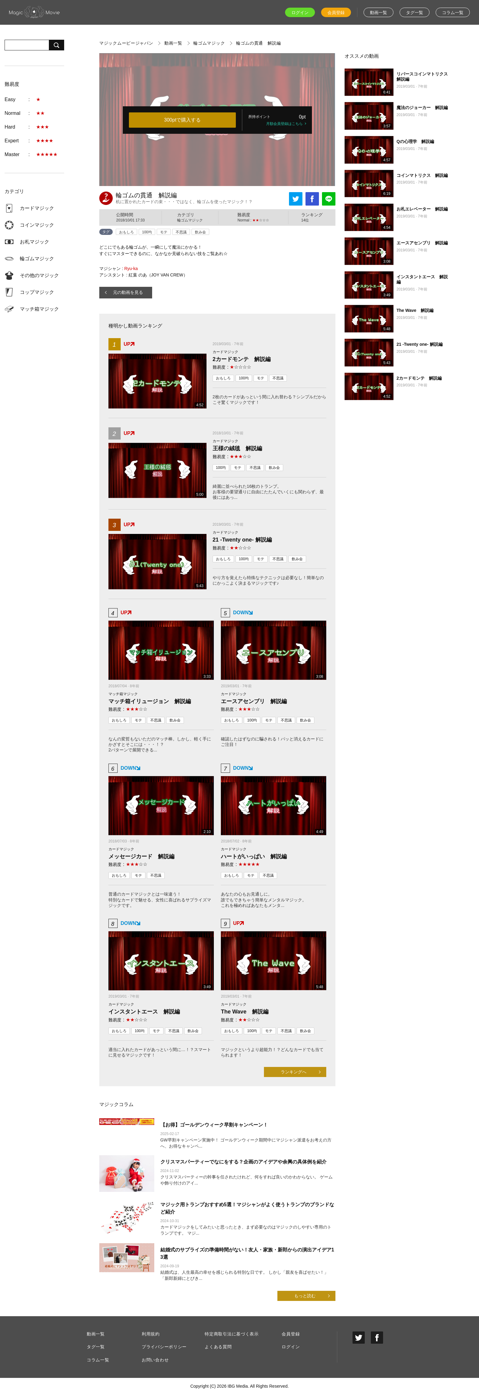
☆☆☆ (240, 547)
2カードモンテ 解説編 (242, 359)
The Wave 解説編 (244, 1012)
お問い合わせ (155, 1359)
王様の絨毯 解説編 (237, 448)
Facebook (312, 199)
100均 (147, 232)
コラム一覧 (452, 12)
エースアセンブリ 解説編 (254, 701)
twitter (359, 1337)
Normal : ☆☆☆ (253, 220)
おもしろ (126, 232)
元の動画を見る (128, 292)
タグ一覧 (414, 12)
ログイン (300, 12)
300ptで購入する (182, 119)
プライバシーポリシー (164, 1346)
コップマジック (37, 292)
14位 (305, 220)
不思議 (181, 232)
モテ (163, 232)
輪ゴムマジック (37, 258)
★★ (40, 113)
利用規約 (151, 1333)
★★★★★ (46, 154)
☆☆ (240, 456)
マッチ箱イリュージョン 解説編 (149, 701)
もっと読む (305, 1295)
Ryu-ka (131, 268)
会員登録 (336, 12)
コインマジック (37, 225)
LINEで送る (328, 199)
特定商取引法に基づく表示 (231, 1333)
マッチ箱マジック (39, 309)
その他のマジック (39, 275)
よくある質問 (218, 1346)
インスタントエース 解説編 (144, 1012)
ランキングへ (293, 1071)
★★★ (42, 127)
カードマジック (37, 208)
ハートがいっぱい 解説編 (254, 856)
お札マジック (34, 241)
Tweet (295, 199)
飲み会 (200, 232)
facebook (377, 1337)
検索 (56, 45)
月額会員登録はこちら (284, 124)
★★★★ (44, 140)
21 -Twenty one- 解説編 (242, 540)
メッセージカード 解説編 (141, 856)
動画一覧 (378, 12)
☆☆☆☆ (240, 367)
